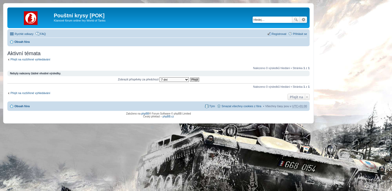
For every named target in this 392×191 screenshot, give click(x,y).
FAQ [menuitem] (43, 33)
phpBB (145, 113)
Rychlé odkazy (24, 33)
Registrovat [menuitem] (279, 33)
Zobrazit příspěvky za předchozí (153, 79)
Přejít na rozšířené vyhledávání (30, 59)
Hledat (296, 20)
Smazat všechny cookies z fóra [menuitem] (241, 106)
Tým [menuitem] (212, 106)
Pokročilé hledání (303, 20)
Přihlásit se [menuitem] (300, 33)
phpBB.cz (168, 116)
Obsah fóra (22, 41)
